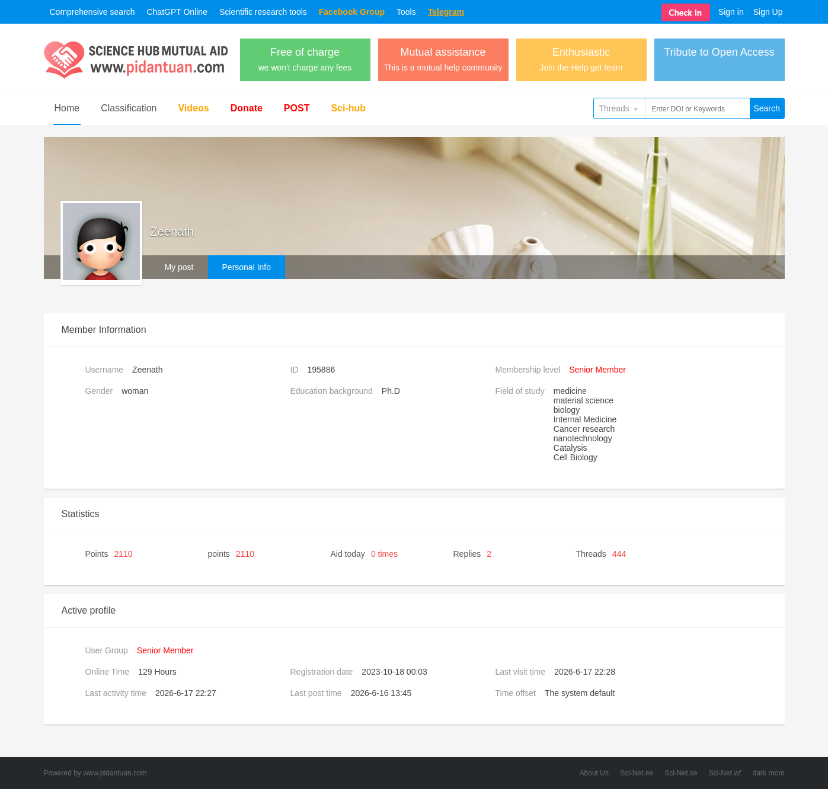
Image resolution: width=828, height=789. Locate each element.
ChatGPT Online (176, 12)
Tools (406, 12)
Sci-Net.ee (636, 773)
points (231, 554)
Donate (247, 108)
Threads (614, 108)
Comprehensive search (92, 12)
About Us (594, 773)
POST (297, 108)
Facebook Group (352, 12)
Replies (472, 554)
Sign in (731, 12)
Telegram (446, 12)
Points (109, 554)
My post (179, 267)
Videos (193, 108)
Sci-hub (348, 108)
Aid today (364, 554)
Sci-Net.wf (725, 773)
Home (67, 108)
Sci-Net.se (680, 773)
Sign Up (768, 12)
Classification (128, 108)
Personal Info (246, 267)
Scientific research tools (263, 12)
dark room (768, 773)
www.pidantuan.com (114, 773)
